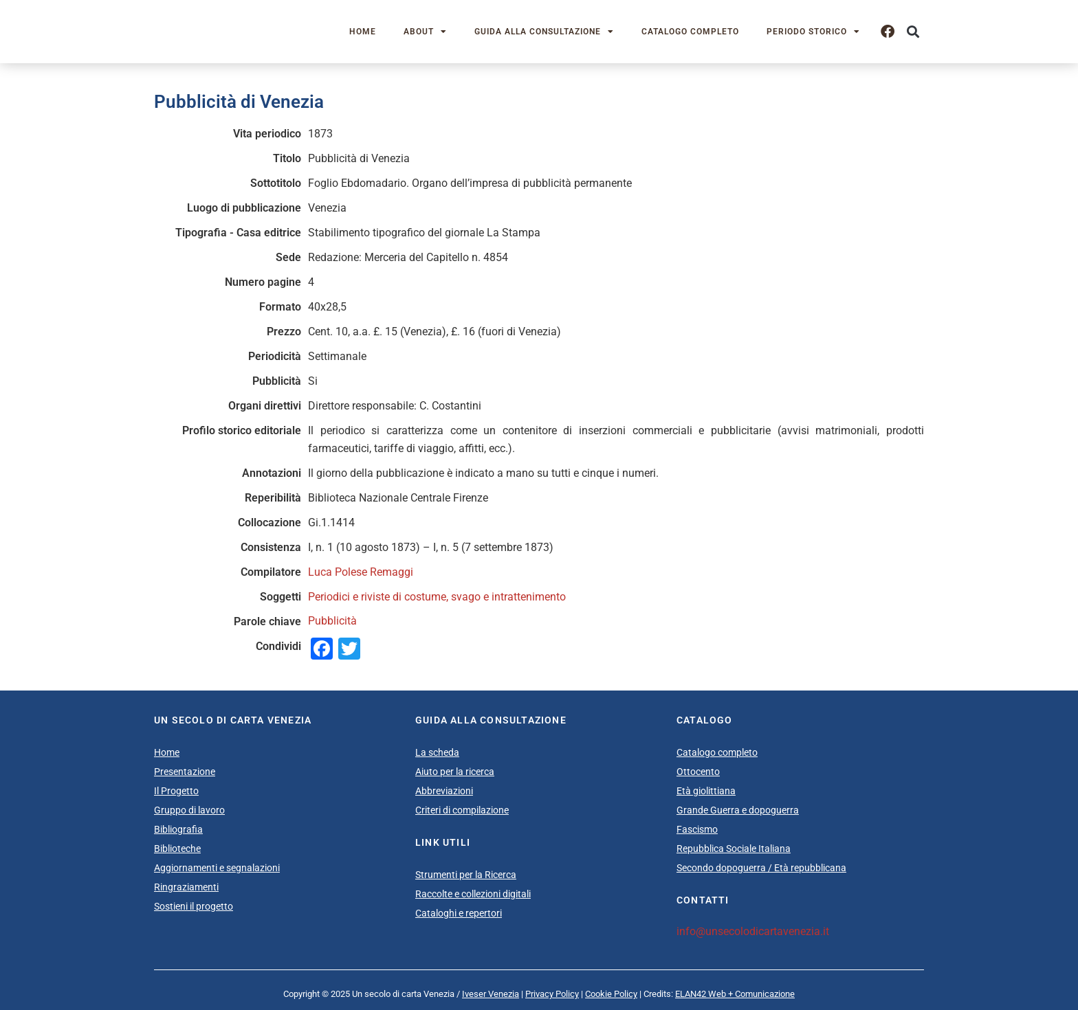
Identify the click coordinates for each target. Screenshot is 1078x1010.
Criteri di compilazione (462, 810)
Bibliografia (178, 829)
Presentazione (184, 771)
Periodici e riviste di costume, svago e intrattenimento (437, 596)
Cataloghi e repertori (458, 913)
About (425, 32)
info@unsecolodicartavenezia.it (752, 931)
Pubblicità (332, 620)
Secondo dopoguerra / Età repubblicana (761, 867)
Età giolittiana (706, 790)
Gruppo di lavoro (189, 810)
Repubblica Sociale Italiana (733, 848)
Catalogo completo (690, 31)
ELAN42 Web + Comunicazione (735, 994)
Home (362, 31)
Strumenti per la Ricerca (465, 874)
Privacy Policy (552, 994)
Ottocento (698, 771)
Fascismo (697, 829)
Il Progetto (176, 790)
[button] (912, 32)
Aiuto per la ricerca (454, 771)
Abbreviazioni (444, 790)
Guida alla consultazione (544, 32)
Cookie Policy (611, 994)
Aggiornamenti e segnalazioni (217, 867)
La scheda (437, 752)
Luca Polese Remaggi (360, 572)
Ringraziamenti (186, 887)
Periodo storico (813, 32)
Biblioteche (177, 848)
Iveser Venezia (490, 994)
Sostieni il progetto (193, 906)
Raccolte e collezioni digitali (473, 893)
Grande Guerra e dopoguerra (737, 810)
